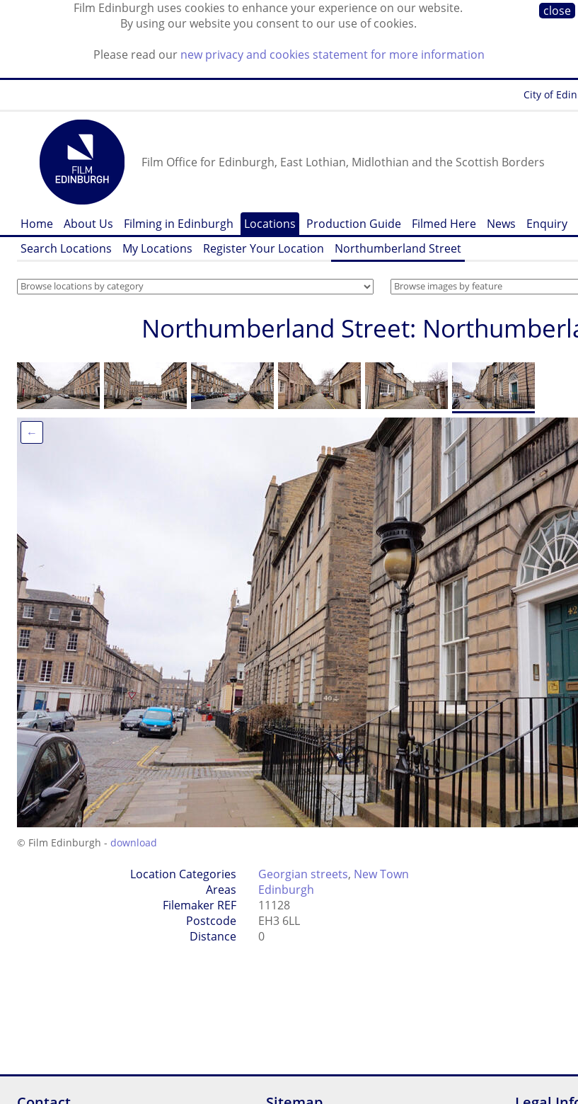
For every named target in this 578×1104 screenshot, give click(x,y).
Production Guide (353, 223)
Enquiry (546, 223)
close (557, 10)
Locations (270, 223)
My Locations (157, 248)
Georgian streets (303, 874)
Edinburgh (286, 889)
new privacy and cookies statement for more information (332, 54)
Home (37, 223)
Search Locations (66, 248)
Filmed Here (444, 223)
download (133, 842)
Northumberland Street (398, 248)
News (501, 223)
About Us (88, 223)
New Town (381, 874)
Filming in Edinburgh (178, 223)
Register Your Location (263, 248)
